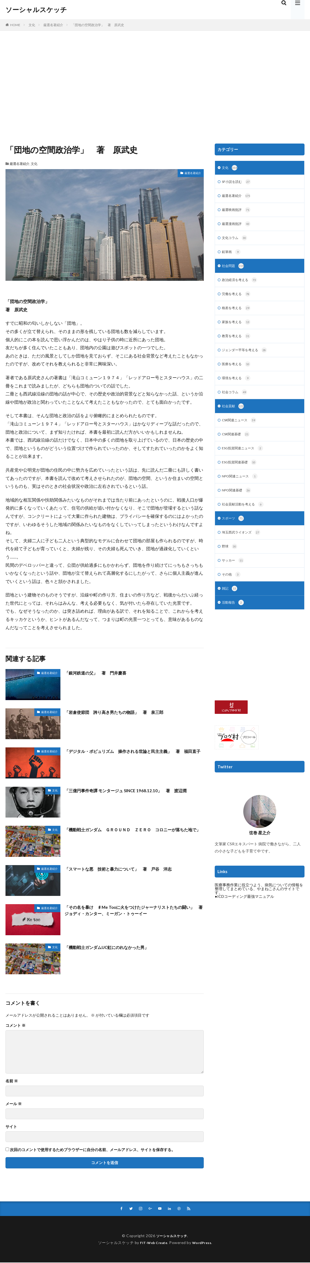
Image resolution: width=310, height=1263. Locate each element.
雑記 (230, 605)
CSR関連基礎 (238, 445)
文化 (32, 25)
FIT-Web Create (152, 1243)
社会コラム (236, 401)
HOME (15, 25)
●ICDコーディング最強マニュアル (244, 914)
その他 (232, 591)
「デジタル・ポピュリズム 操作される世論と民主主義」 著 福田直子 (134, 754)
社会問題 (234, 270)
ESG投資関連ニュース (245, 460)
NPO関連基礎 (238, 503)
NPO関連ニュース (242, 489)
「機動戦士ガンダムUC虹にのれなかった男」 (115, 947)
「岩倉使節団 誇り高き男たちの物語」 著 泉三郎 (124, 712)
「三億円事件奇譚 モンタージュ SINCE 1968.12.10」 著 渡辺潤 (132, 794)
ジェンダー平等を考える (247, 358)
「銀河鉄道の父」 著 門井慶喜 (102, 673)
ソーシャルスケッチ (36, 9)
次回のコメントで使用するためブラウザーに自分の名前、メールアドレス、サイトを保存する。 (92, 1150)
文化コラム (236, 241)
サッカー (234, 576)
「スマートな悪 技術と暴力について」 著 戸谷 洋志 (129, 869)
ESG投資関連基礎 (241, 474)
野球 (230, 562)
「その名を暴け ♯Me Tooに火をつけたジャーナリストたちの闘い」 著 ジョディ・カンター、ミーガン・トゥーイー (132, 911)
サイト (11, 1127)
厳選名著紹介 (53, 25)
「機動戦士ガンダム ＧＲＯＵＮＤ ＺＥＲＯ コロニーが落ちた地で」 (134, 833)
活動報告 (234, 620)
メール (13, 1104)
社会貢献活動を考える (245, 518)
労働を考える (238, 299)
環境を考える (238, 387)
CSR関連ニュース (241, 430)
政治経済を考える (242, 285)
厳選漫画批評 (238, 226)
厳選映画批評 (238, 212)
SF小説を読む (238, 183)
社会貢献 (234, 416)
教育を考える (238, 343)
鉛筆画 (232, 255)
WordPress (204, 1243)
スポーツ (234, 532)
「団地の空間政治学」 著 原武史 (97, 25)
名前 (11, 1081)
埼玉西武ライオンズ (244, 547)
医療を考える (238, 372)
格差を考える (238, 314)
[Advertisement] (155, 85)
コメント (15, 1025)
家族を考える (238, 328)
